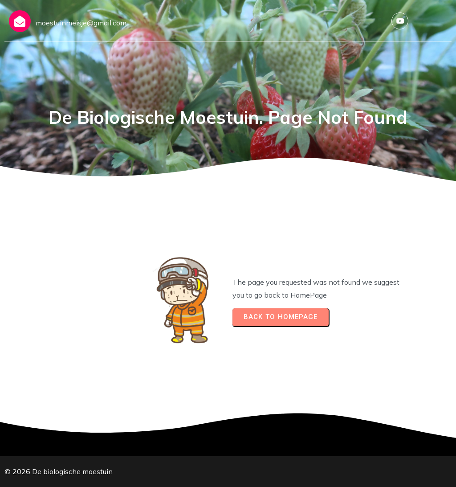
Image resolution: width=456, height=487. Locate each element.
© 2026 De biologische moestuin (58, 471)
